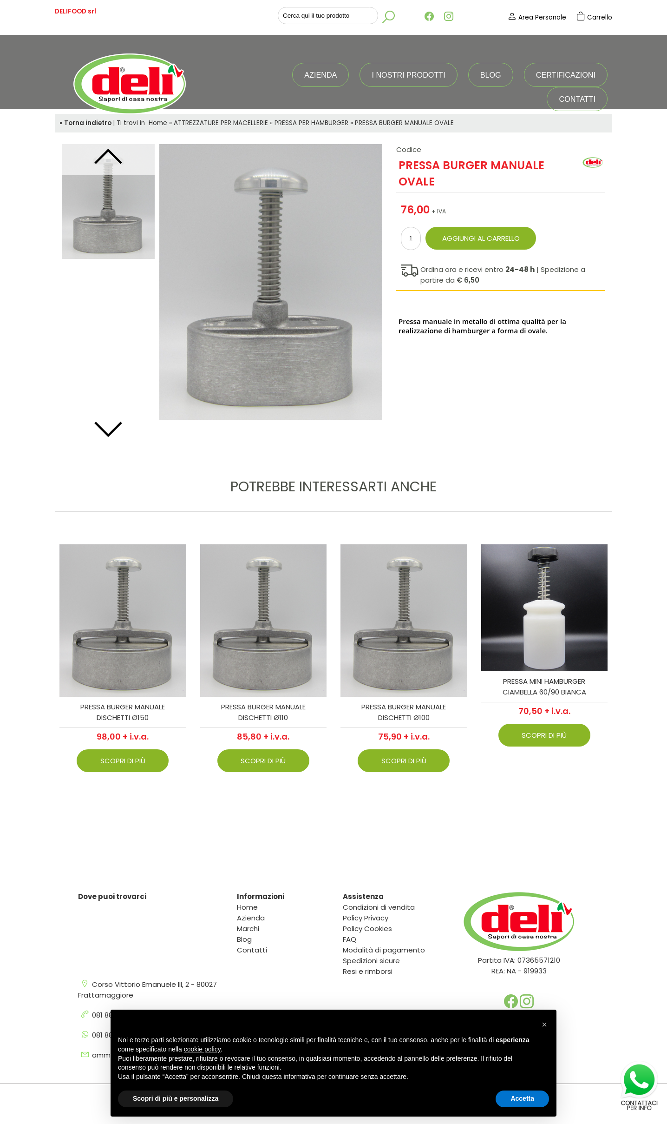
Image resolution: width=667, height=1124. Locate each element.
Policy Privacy (365, 918)
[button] (544, 1024)
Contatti (577, 99)
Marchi (248, 928)
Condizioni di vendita (379, 907)
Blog (490, 75)
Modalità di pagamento (384, 950)
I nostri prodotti (408, 75)
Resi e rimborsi (367, 971)
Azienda (320, 75)
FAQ (349, 939)
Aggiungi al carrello (481, 238)
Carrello (594, 17)
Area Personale (537, 17)
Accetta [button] (522, 1098)
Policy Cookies (367, 928)
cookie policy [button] (202, 1049)
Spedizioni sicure (371, 960)
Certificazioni (565, 75)
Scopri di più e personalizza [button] (175, 1098)
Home (247, 907)
